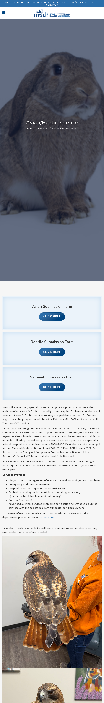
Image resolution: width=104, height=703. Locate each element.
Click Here (52, 316)
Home (30, 128)
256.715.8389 (46, 517)
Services (43, 128)
